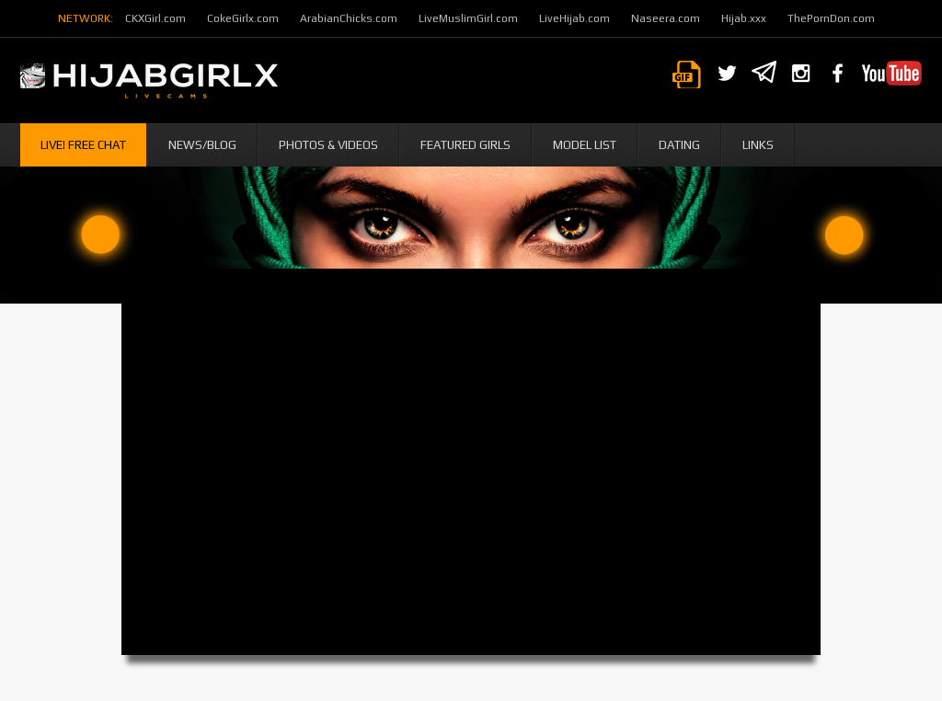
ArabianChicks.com (348, 18)
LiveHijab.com (574, 18)
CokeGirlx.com (243, 18)
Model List (584, 145)
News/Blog (202, 145)
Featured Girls (465, 145)
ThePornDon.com (831, 18)
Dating (679, 145)
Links (758, 145)
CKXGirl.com (155, 18)
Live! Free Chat (83, 145)
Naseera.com (665, 18)
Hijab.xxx (743, 18)
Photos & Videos (328, 145)
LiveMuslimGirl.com (468, 18)
